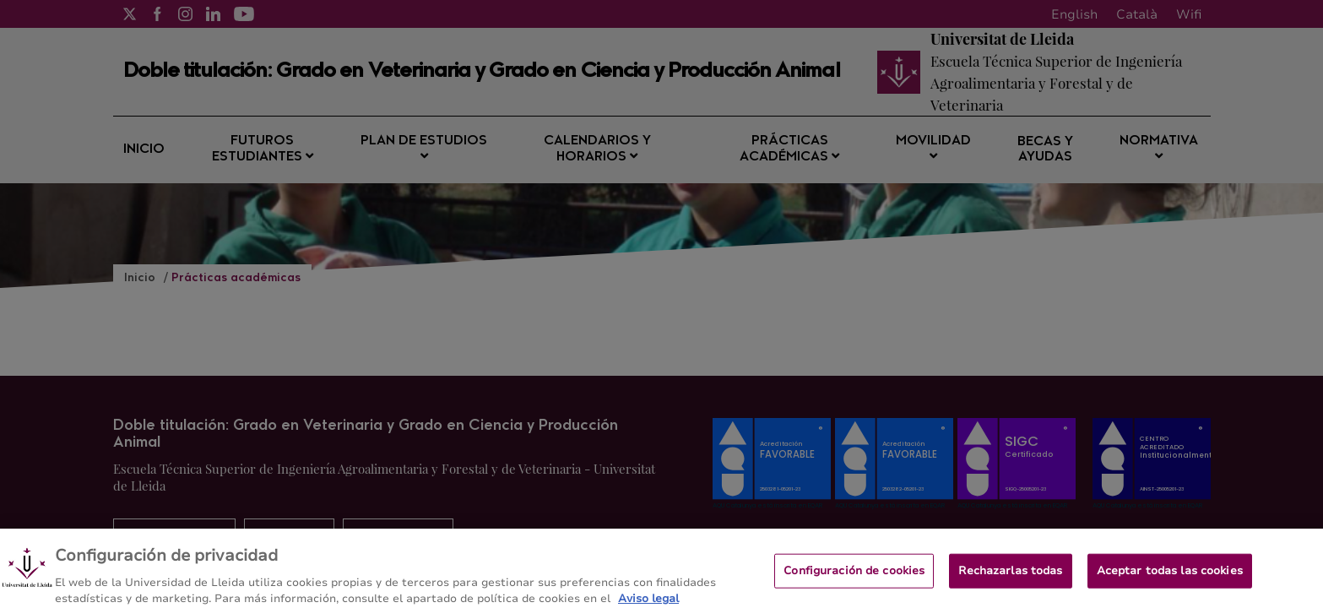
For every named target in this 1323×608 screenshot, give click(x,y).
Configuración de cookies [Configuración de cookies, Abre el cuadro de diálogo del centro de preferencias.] (853, 577)
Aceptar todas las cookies (1170, 577)
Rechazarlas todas (1010, 577)
